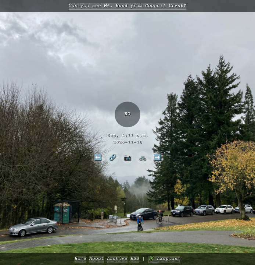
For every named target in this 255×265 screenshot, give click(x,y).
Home (80, 259)
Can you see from (127, 6)
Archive (117, 259)
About (96, 259)
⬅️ (97, 157)
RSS (134, 259)
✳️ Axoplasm (164, 259)
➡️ (157, 157)
